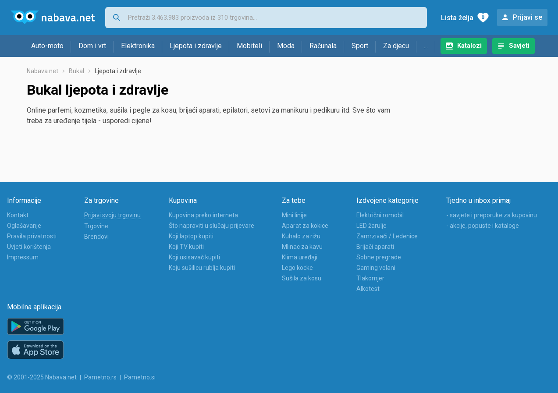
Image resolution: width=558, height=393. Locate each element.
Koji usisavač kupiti (194, 257)
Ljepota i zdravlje (196, 46)
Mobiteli (249, 46)
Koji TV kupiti (186, 246)
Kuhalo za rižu (301, 236)
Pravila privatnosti (32, 236)
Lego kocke (297, 267)
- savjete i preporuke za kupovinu (491, 215)
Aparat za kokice (305, 225)
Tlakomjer (370, 278)
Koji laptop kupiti (191, 236)
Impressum (23, 257)
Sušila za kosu (301, 278)
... (426, 46)
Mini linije (294, 215)
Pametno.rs (100, 377)
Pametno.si (140, 377)
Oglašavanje (24, 225)
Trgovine (96, 226)
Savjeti (519, 46)
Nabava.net (42, 70)
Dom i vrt (92, 46)
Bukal (76, 70)
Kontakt (17, 215)
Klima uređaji (299, 257)
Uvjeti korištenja (29, 246)
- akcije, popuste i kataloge (482, 225)
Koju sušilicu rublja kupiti (202, 267)
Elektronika (138, 46)
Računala (323, 46)
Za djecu (396, 46)
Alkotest (368, 288)
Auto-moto (47, 46)
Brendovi (96, 236)
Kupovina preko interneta (203, 215)
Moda (286, 46)
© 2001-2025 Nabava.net (42, 377)
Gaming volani (375, 267)
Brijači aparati (375, 246)
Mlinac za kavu (302, 246)
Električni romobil (380, 215)
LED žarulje (371, 225)
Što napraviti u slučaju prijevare (211, 225)
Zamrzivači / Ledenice (387, 236)
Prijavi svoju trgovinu (112, 215)
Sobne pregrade (378, 257)
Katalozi (469, 46)
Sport (360, 46)
